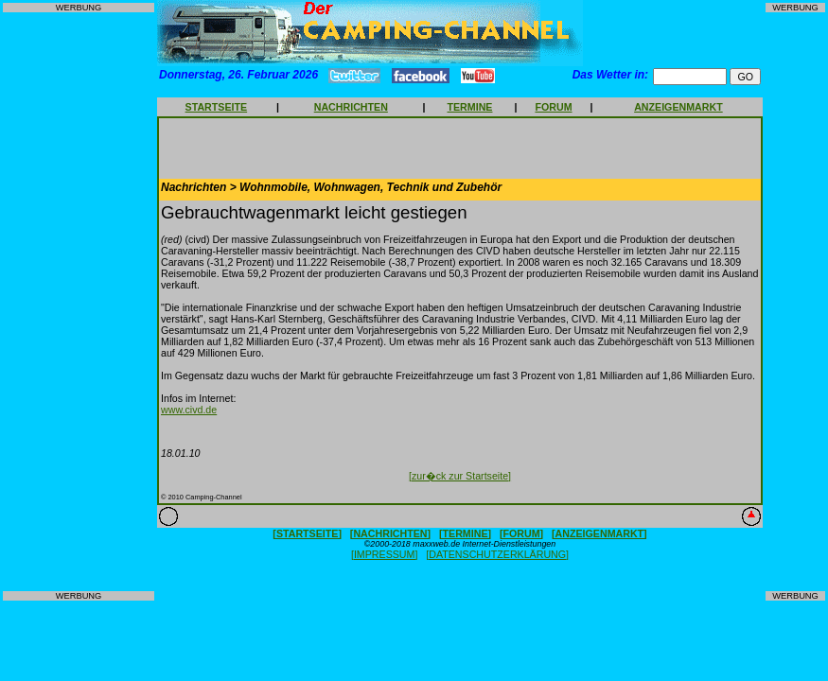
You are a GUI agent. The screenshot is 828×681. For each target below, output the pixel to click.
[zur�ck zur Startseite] (460, 475)
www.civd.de (189, 409)
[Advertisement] (78, 301)
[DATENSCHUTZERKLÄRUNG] (497, 554)
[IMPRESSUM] (384, 554)
